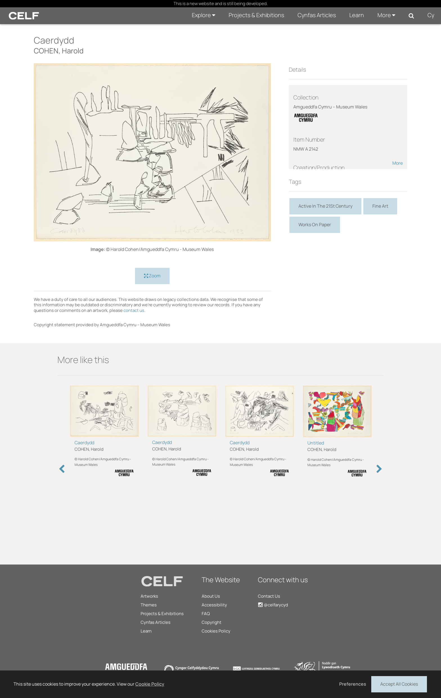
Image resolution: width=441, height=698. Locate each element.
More (386, 15)
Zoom (152, 276)
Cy (431, 15)
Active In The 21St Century (325, 206)
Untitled (315, 443)
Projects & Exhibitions (256, 15)
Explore (203, 15)
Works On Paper (314, 224)
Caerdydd (84, 442)
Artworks (149, 596)
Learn (356, 15)
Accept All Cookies (399, 683)
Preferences (352, 684)
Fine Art (380, 206)
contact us (133, 310)
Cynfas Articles (317, 15)
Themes (149, 605)
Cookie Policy (149, 684)
